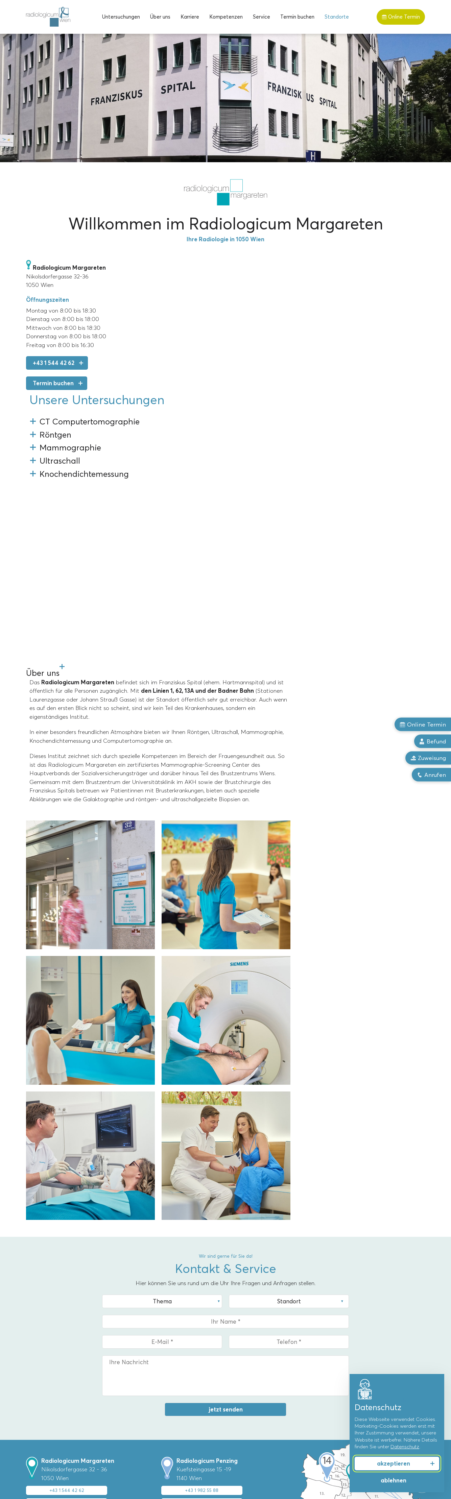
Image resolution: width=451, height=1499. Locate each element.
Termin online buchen (63, 1270)
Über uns (160, 17)
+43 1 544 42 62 (53, 363)
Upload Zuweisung (63, 1287)
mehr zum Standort (63, 1304)
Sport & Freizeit (348, 1380)
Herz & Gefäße (347, 1401)
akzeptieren (393, 1463)
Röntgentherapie (46, 1401)
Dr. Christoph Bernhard (255, 1380)
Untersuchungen (121, 17)
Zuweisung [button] (428, 758)
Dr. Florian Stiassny (251, 1390)
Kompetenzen (226, 17)
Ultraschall (38, 1411)
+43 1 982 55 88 (201, 1255)
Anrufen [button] (431, 774)
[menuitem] (121, 17)
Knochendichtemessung (54, 1421)
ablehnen (393, 1480)
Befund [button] (432, 741)
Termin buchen (297, 17)
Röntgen (36, 1390)
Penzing (136, 1370)
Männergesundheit (352, 1370)
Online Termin (401, 17)
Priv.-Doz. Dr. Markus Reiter (261, 1370)
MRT (31, 1359)
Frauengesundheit (351, 1359)
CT (29, 1370)
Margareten (141, 1359)
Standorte (337, 17)
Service (261, 17)
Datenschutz (404, 1447)
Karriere (190, 17)
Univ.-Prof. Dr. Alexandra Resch (265, 1359)
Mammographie (44, 1380)
